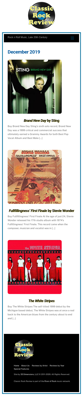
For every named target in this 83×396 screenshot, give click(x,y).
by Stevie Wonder (41, 211)
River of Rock (50, 381)
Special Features (21, 369)
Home (16, 365)
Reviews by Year (57, 365)
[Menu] (72, 38)
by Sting (41, 120)
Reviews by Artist (40, 365)
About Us (25, 365)
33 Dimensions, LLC (30, 374)
